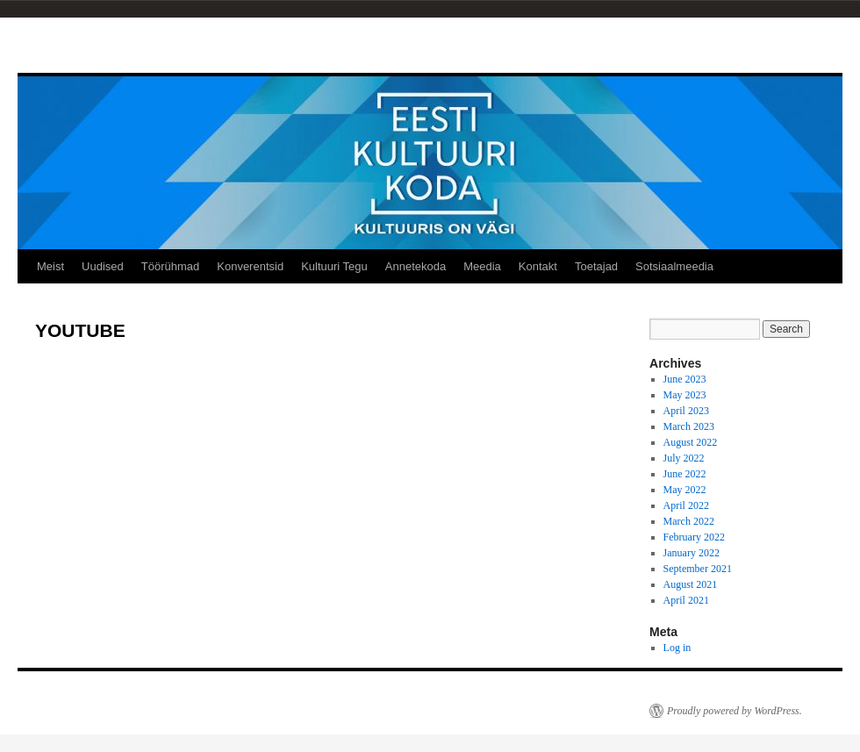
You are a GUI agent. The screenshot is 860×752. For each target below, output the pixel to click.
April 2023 (686, 411)
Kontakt (538, 266)
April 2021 (686, 600)
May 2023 (684, 395)
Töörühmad (170, 266)
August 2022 (690, 442)
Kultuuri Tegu (334, 266)
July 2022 (684, 458)
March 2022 (688, 521)
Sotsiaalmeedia (674, 266)
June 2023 (684, 379)
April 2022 (686, 505)
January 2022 (691, 553)
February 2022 (694, 537)
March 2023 (688, 426)
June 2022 (684, 474)
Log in (677, 647)
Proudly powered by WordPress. (734, 711)
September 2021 (697, 568)
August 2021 (690, 584)
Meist (50, 266)
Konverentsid (250, 266)
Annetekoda (415, 266)
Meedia (482, 266)
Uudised (103, 266)
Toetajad (596, 266)
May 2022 (684, 489)
